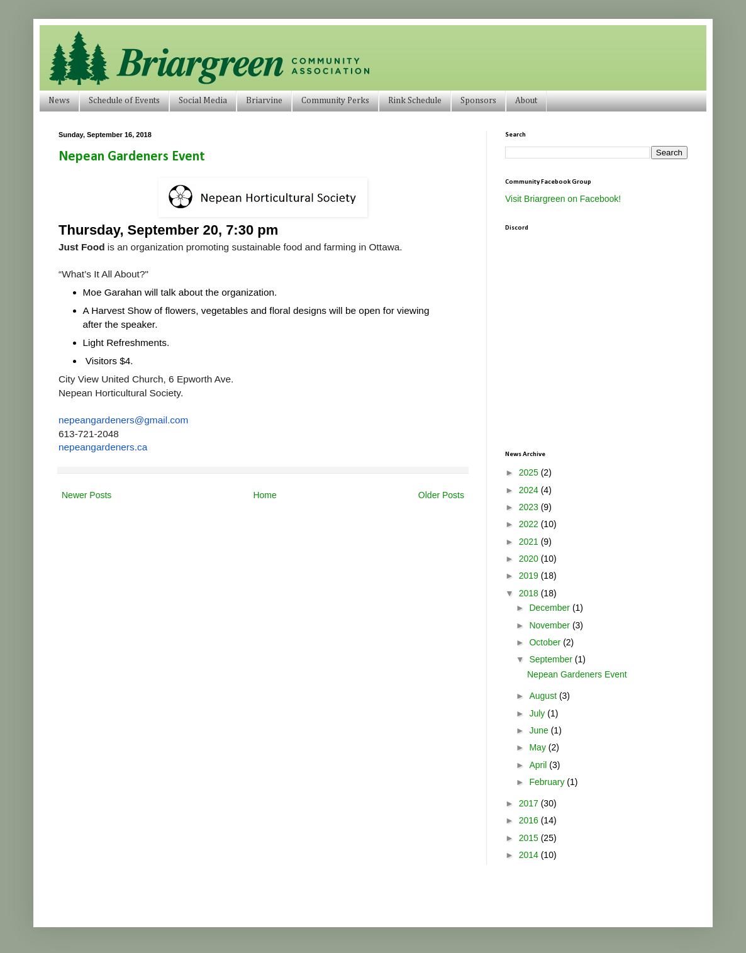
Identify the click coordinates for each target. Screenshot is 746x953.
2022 (530, 524)
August (544, 696)
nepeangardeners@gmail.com (123, 420)
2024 (530, 490)
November (550, 625)
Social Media (203, 100)
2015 (530, 838)
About (526, 100)
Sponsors (478, 100)
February (548, 782)
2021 (530, 542)
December (550, 608)
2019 (530, 576)
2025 (530, 472)
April (539, 765)
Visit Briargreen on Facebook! (563, 199)
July (538, 713)
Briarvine (264, 100)
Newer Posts (86, 495)
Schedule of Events (124, 100)
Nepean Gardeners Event (131, 157)
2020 (530, 559)
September (551, 659)
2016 (530, 820)
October (546, 642)
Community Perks (335, 100)
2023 (530, 507)
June (539, 730)
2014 (530, 855)
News (59, 100)
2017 (530, 803)
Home (264, 495)
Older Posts (441, 495)
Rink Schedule (415, 100)
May (538, 747)
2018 (530, 593)
